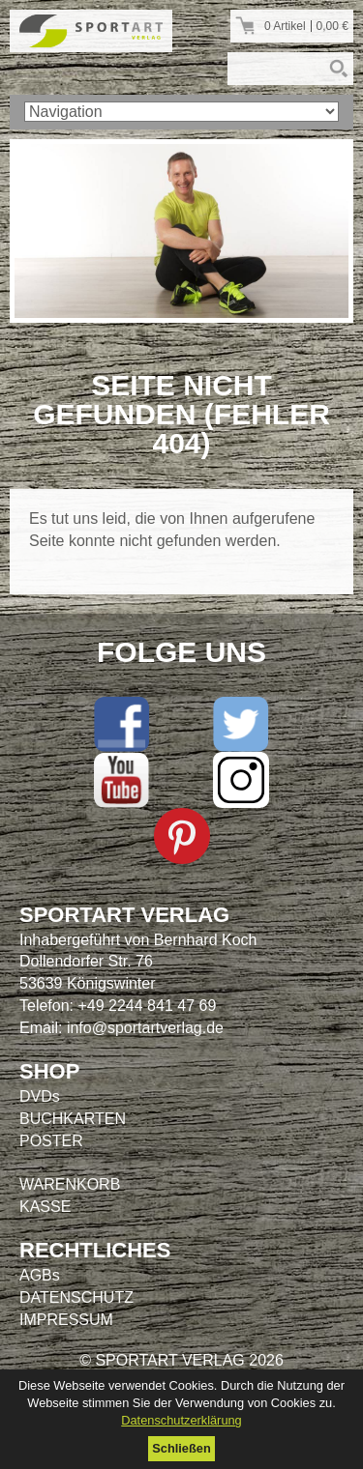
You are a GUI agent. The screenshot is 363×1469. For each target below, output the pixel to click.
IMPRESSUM (66, 1319)
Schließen (181, 1448)
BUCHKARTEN (72, 1118)
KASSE (45, 1206)
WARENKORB (69, 1184)
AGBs (39, 1275)
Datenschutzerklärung (181, 1420)
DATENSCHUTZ (76, 1297)
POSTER (51, 1141)
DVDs (39, 1096)
